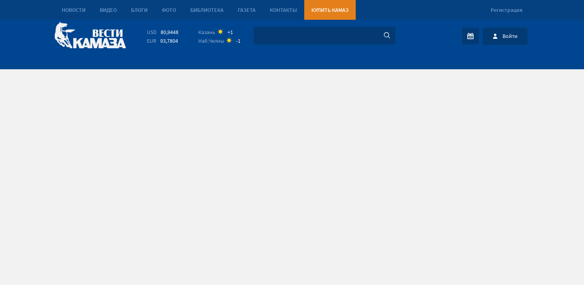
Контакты (283, 9)
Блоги (139, 9)
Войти (510, 36)
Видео (108, 9)
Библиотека (207, 9)
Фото (169, 9)
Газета (247, 9)
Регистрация (506, 9)
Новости (73, 9)
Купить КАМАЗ (330, 9)
